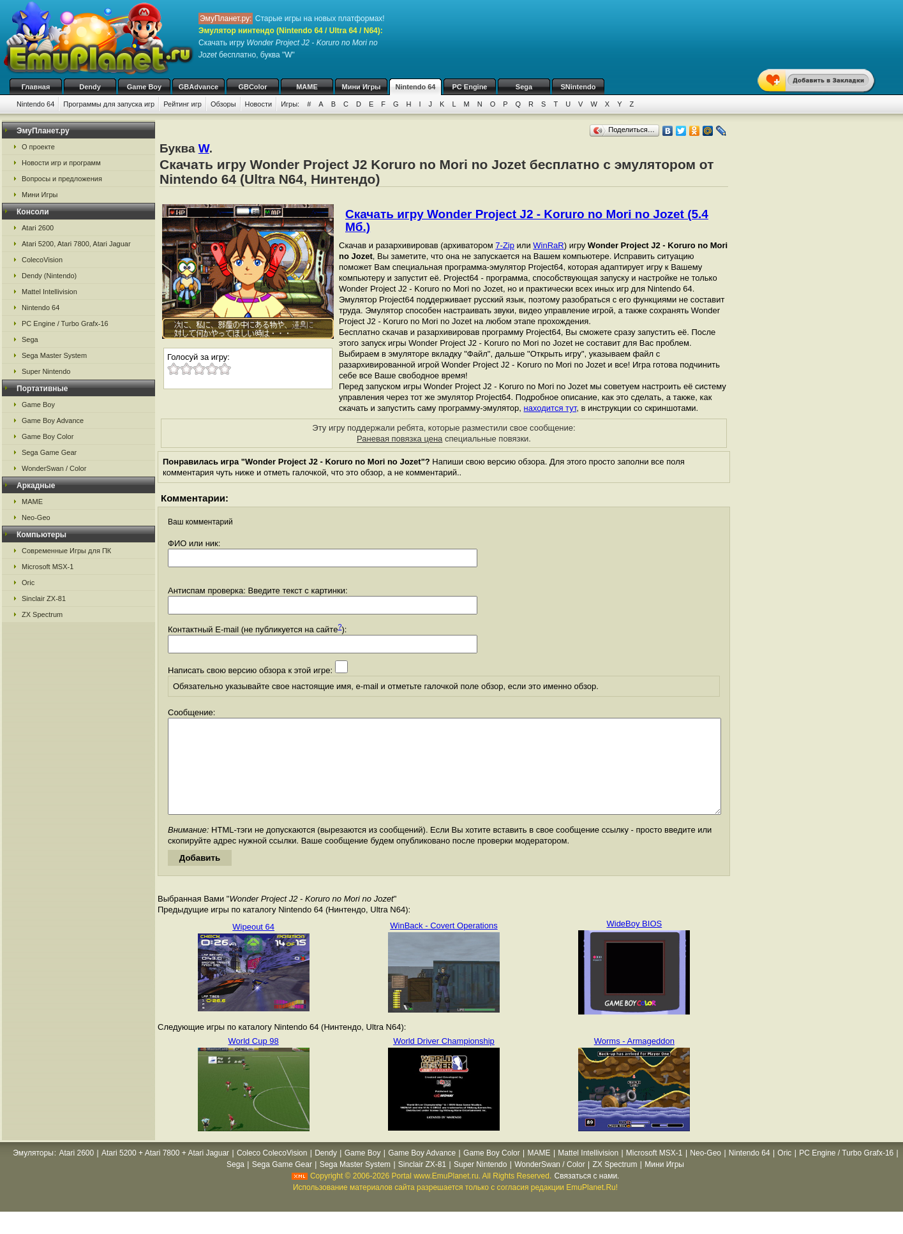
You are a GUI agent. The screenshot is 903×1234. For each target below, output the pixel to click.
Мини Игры (361, 87)
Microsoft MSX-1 (47, 566)
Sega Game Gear (49, 452)
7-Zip (504, 245)
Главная (36, 87)
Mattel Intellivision (49, 291)
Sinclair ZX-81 (44, 598)
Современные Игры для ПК (66, 550)
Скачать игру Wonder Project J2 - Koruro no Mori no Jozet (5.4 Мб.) (526, 220)
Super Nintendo (46, 371)
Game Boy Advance (53, 420)
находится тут (550, 408)
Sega (524, 87)
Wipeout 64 (253, 946)
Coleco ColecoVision (272, 1172)
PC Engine (469, 87)
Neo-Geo (36, 517)
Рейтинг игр (182, 104)
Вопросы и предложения (62, 178)
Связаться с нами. (587, 1195)
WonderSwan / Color (54, 468)
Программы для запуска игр (108, 104)
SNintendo (578, 87)
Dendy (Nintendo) (49, 275)
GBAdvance (198, 87)
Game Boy (144, 87)
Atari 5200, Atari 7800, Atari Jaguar (76, 244)
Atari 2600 (38, 228)
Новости (258, 104)
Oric (28, 582)
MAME (307, 87)
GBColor (252, 87)
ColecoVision (42, 260)
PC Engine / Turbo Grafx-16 (65, 323)
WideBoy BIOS (634, 943)
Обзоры (223, 104)
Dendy (90, 87)
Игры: (290, 104)
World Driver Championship (444, 1060)
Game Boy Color (47, 436)
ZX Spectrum (42, 614)
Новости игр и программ (61, 163)
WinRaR (548, 245)
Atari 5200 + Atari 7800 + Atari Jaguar (165, 1172)
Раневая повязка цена (399, 438)
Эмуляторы (33, 1172)
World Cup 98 (253, 1060)
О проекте (38, 147)
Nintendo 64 (416, 87)
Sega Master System (54, 355)
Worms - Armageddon (634, 1060)
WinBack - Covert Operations (443, 944)
